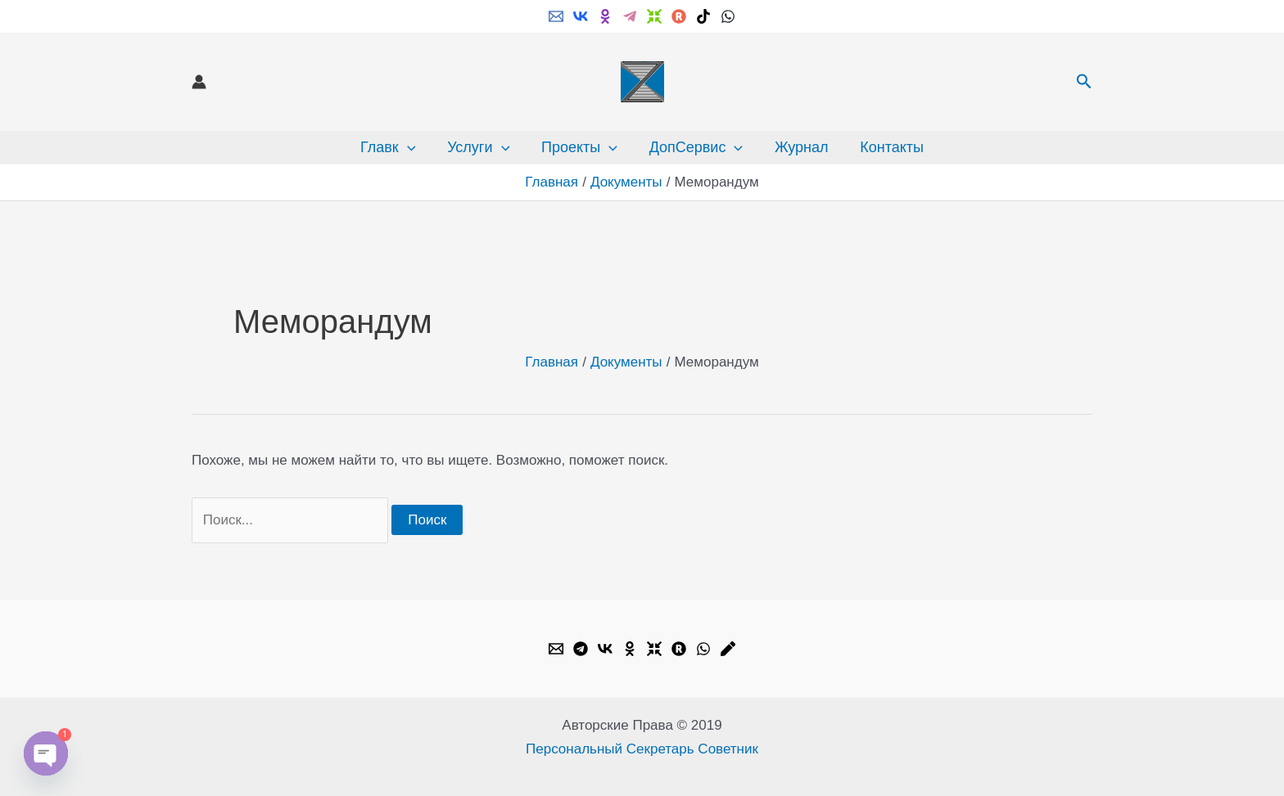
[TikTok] (703, 16)
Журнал (798, 147)
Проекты (580, 147)
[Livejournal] (728, 648)
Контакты (887, 147)
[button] (1084, 81)
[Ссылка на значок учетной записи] (199, 81)
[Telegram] (629, 16)
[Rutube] (678, 16)
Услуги (481, 147)
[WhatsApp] (728, 16)
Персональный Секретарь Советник (642, 749)
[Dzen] (654, 16)
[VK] (580, 16)
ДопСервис (695, 147)
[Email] (556, 16)
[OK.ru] (629, 648)
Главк (393, 147)
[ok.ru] (605, 16)
